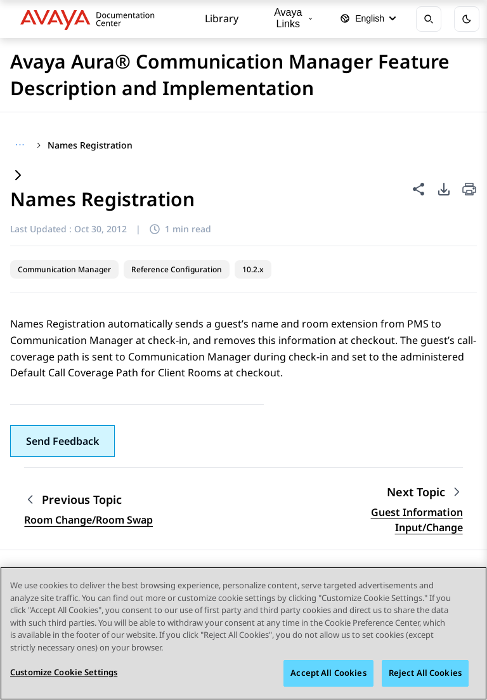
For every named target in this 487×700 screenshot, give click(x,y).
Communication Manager (64, 269)
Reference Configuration (176, 269)
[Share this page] (418, 189)
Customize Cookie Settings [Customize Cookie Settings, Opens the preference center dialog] (63, 672)
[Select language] (367, 19)
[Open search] (428, 19)
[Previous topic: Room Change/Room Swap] (88, 500)
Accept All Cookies (328, 673)
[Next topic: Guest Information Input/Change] (425, 492)
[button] (62, 441)
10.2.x (253, 269)
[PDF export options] (443, 189)
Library (221, 18)
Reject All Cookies (425, 673)
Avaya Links (293, 18)
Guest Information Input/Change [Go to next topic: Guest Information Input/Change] (417, 519)
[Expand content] (17, 176)
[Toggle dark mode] (466, 19)
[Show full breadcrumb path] (20, 145)
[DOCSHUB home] (91, 19)
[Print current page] (469, 190)
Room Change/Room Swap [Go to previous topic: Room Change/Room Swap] (88, 520)
